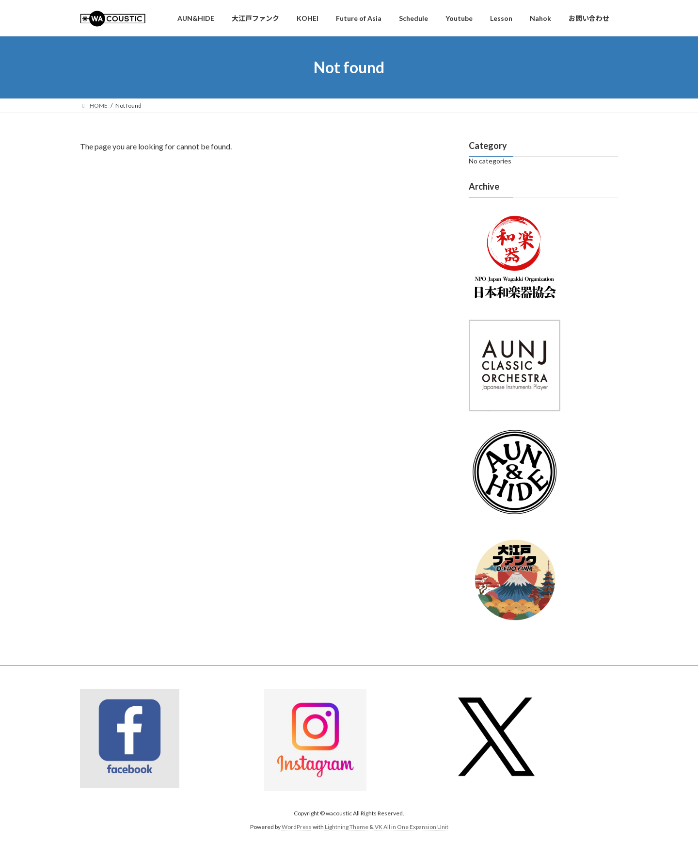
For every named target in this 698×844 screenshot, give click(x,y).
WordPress (297, 827)
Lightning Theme (346, 827)
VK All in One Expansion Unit (411, 827)
